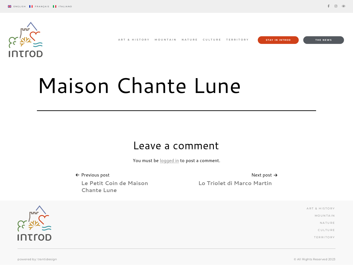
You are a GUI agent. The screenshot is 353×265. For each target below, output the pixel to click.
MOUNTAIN (166, 39)
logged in (169, 160)
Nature (190, 39)
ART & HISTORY (134, 39)
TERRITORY (237, 39)
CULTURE (212, 39)
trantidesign (47, 259)
